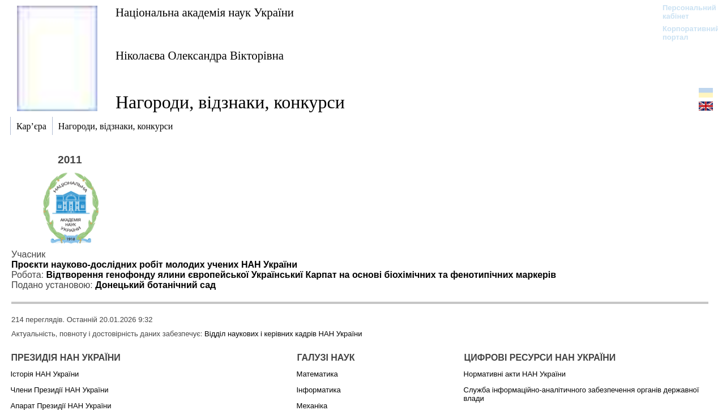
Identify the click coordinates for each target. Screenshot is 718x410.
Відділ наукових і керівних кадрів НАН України (283, 333)
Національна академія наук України (205, 12)
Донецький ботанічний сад (155, 285)
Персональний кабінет (684, 11)
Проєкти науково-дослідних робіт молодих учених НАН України (154, 264)
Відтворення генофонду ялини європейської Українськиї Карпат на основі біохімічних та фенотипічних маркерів (301, 275)
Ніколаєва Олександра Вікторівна (200, 55)
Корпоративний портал (684, 32)
